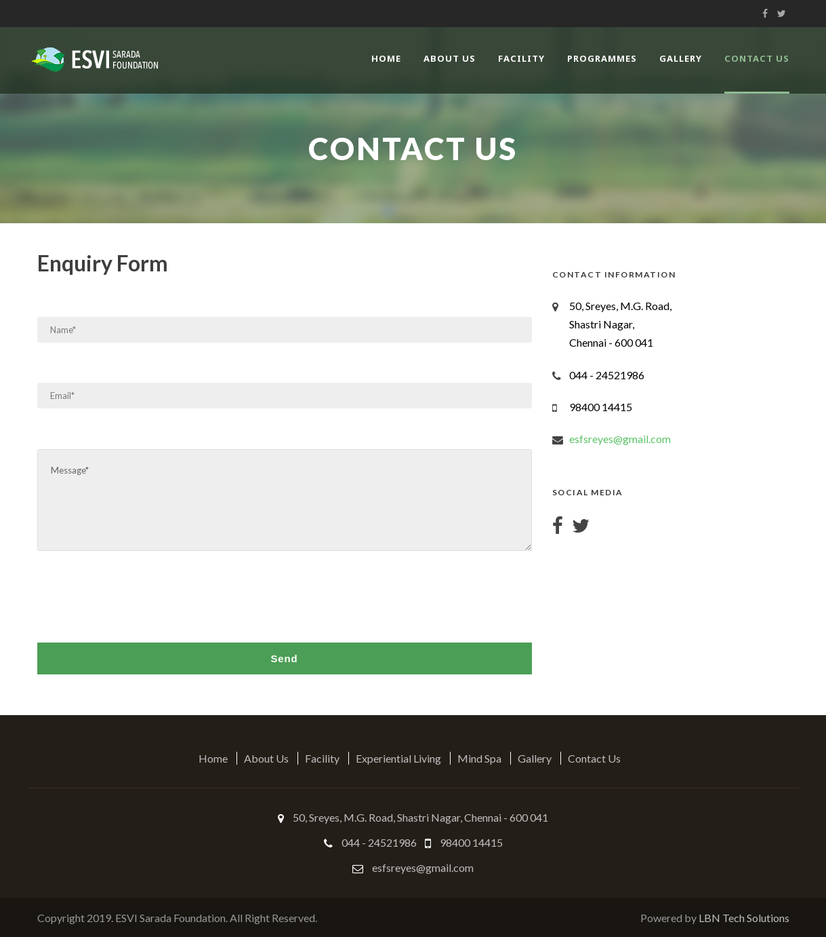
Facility (521, 58)
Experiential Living (398, 758)
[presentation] (140, 594)
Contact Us (756, 58)
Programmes (602, 58)
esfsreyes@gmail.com (620, 438)
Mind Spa (479, 758)
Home (386, 58)
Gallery (680, 58)
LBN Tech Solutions (744, 917)
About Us (450, 58)
